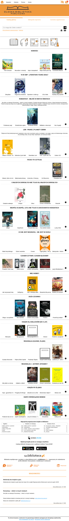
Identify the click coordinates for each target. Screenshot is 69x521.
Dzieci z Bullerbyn (49, 430)
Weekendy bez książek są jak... (12, 479)
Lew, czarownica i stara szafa (30, 430)
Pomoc (23, 2)
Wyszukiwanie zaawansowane (10, 30)
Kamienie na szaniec (6, 431)
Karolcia (47, 431)
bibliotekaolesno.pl (25, 500)
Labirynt (47, 428)
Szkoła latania (5, 427)
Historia (16, 2)
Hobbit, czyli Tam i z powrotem (8, 425)
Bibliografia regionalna (34, 19)
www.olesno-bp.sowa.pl (41, 498)
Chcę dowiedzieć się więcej (26, 519)
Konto (29, 2)
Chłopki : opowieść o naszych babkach (32, 428)
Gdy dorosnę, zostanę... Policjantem (53, 425)
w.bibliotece (42, 459)
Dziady (3, 430)
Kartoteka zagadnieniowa (57, 19)
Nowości (8, 2)
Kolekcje (21, 30)
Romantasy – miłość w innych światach (15, 491)
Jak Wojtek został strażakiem (52, 427)
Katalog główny (11, 19)
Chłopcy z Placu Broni (6, 428)
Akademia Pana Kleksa (28, 431)
